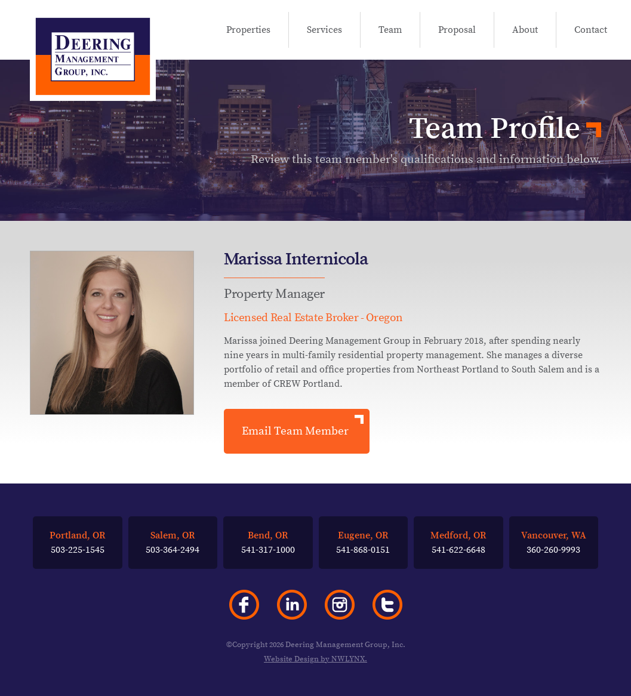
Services (324, 31)
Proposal (457, 31)
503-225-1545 (78, 542)
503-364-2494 (172, 542)
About (525, 31)
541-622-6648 (458, 542)
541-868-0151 (363, 542)
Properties (248, 31)
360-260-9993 (553, 542)
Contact (590, 31)
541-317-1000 (268, 542)
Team (390, 31)
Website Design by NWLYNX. (315, 659)
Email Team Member (295, 431)
